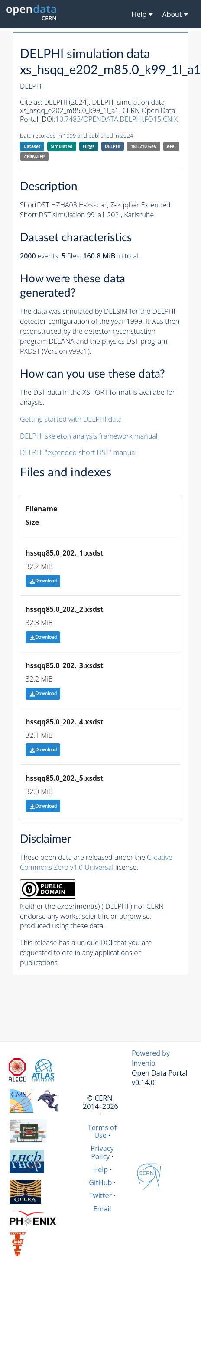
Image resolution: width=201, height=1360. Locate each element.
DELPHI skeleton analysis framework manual (88, 436)
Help (100, 1169)
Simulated (62, 146)
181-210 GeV (144, 146)
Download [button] (43, 580)
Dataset (31, 146)
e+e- (171, 146)
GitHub (100, 1182)
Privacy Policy (102, 1152)
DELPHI (112, 146)
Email (102, 1209)
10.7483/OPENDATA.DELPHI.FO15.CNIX (116, 119)
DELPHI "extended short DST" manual (78, 452)
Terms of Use (102, 1131)
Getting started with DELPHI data (71, 419)
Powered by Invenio (151, 1058)
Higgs (88, 146)
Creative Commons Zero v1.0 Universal (96, 862)
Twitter (100, 1195)
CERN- (34, 157)
